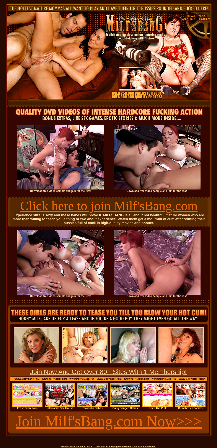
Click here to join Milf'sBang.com (108, 206)
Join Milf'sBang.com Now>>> (109, 421)
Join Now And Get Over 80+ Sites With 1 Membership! (108, 371)
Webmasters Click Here (73, 446)
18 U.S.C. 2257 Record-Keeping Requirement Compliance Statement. (120, 446)
